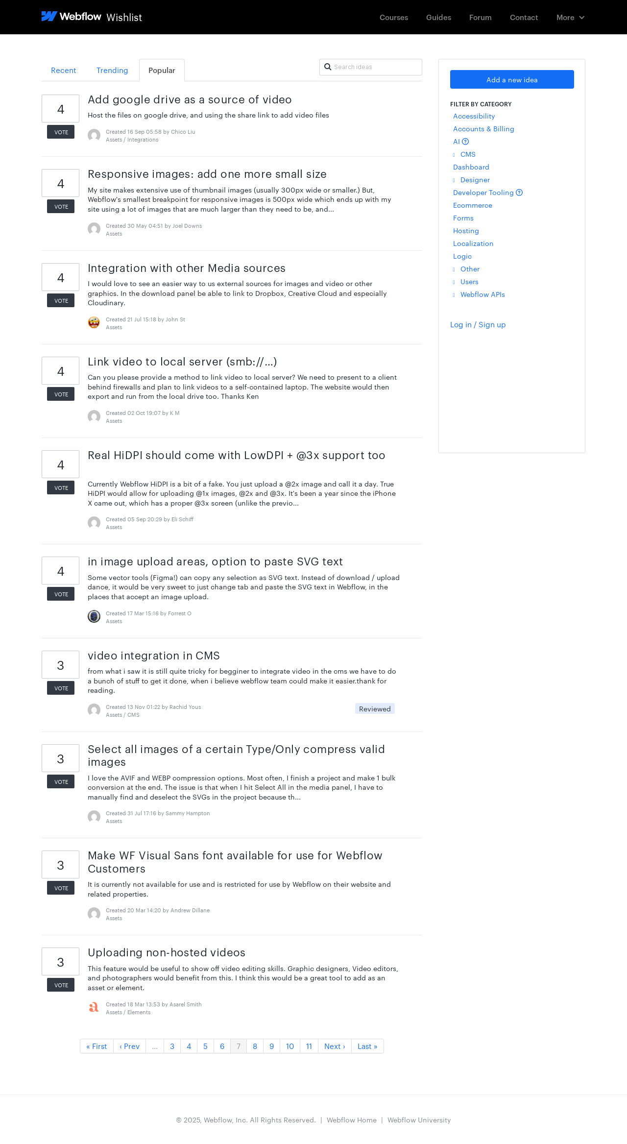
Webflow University (419, 1119)
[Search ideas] (370, 67)
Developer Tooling (488, 192)
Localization (473, 243)
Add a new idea (512, 79)
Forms (463, 217)
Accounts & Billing (483, 128)
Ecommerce (472, 205)
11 (309, 1046)
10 (290, 1046)
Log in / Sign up (478, 324)
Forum (480, 17)
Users (466, 281)
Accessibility (474, 116)
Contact (524, 17)
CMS (464, 154)
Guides (438, 17)
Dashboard (471, 166)
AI (461, 141)
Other (466, 268)
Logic (462, 256)
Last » (368, 1046)
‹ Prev (130, 1046)
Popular (161, 70)
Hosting (466, 230)
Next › (334, 1046)
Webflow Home (352, 1119)
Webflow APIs (479, 294)
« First (96, 1046)
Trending (112, 70)
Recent (63, 70)
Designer (471, 179)
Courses (394, 17)
